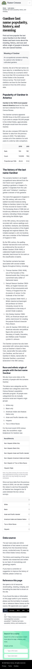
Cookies (16, 666)
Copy (28, 610)
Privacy (4, 666)
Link (5, 610)
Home (4, 8)
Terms (10, 666)
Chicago (11, 610)
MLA (18, 610)
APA (23, 610)
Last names (11, 8)
